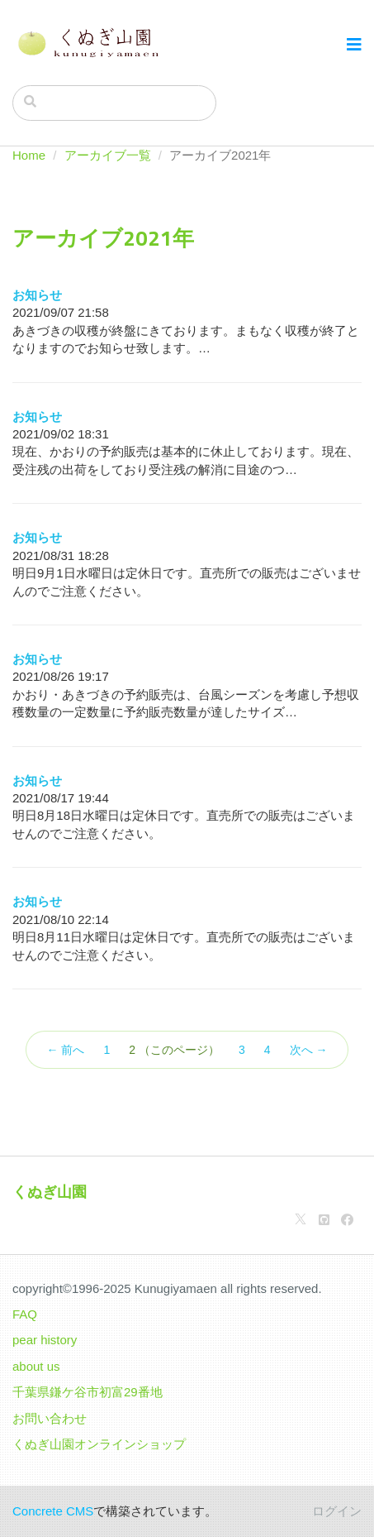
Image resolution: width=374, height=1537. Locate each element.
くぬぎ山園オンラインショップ (99, 1444)
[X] (300, 1220)
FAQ (24, 1314)
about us (36, 1366)
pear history (44, 1340)
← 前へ (66, 1049)
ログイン (337, 1511)
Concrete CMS (52, 1511)
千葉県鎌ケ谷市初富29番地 (87, 1392)
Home (28, 155)
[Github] (324, 1220)
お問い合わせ (49, 1418)
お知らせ (37, 295)
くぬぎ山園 (49, 1191)
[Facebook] (347, 1220)
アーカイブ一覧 (107, 155)
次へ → (309, 1049)
